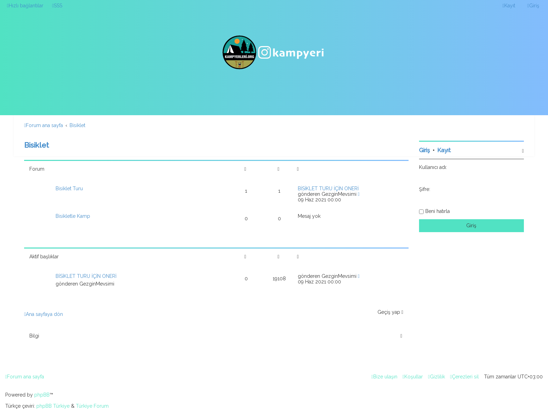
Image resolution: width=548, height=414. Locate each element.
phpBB (42, 395)
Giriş (424, 150)
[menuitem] (57, 5)
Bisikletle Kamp (73, 216)
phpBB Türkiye (53, 406)
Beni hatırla (437, 211)
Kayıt (444, 150)
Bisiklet (36, 145)
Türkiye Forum (92, 406)
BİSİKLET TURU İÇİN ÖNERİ (328, 188)
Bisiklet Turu (69, 188)
